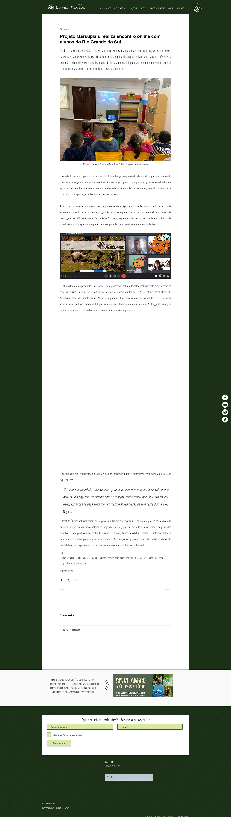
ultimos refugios (67, 557)
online (143, 557)
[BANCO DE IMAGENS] (157, 8)
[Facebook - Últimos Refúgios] (225, 397)
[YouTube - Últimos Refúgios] (225, 405)
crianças (87, 557)
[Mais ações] (169, 29)
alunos (103, 557)
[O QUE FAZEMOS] (120, 8)
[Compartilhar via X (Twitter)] (68, 580)
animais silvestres (155, 557)
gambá (78, 557)
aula (137, 557)
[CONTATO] (180, 8)
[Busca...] (128, 777)
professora (81, 563)
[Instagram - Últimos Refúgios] (225, 412)
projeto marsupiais (116, 557)
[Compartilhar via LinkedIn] (76, 580)
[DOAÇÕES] (171, 8)
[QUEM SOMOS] (106, 8)
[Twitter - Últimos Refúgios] (225, 419)
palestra (129, 557)
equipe (95, 557)
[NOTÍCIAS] (144, 8)
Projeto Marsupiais (66, 570)
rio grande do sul (67, 563)
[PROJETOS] (133, 8)
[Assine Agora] (59, 743)
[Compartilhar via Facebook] (61, 580)
